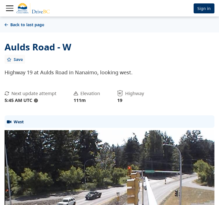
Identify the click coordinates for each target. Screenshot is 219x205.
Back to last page (24, 24)
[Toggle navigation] (10, 8)
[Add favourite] (15, 59)
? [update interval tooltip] (35, 100)
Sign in (204, 8)
